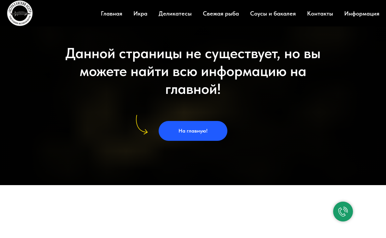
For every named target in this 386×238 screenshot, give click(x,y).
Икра (140, 13)
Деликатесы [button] (175, 13)
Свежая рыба (221, 13)
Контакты (320, 13)
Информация (361, 13)
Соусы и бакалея (273, 13)
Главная (111, 13)
